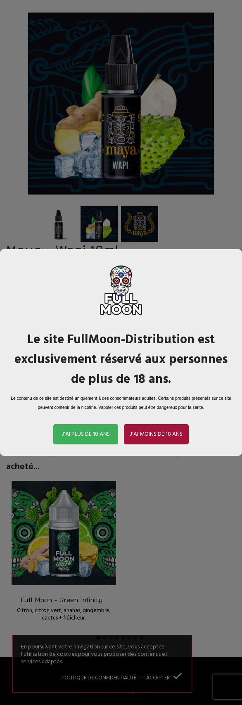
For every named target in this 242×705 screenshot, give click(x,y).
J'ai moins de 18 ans (156, 434)
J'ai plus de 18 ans (86, 434)
